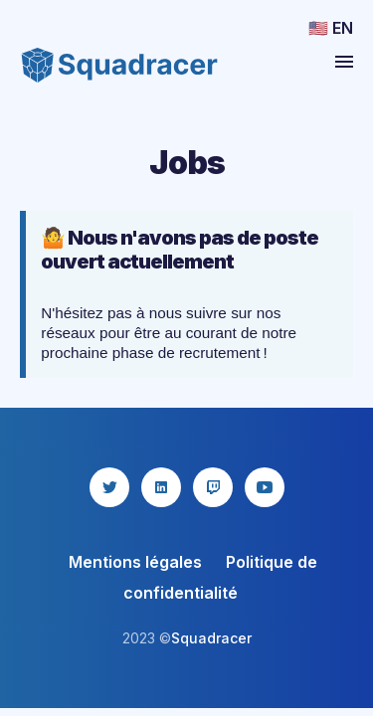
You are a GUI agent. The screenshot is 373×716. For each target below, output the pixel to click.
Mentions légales (135, 562)
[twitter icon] (109, 487)
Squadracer (211, 637)
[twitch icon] (213, 487)
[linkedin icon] (161, 487)
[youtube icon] (264, 487)
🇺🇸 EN (330, 28)
